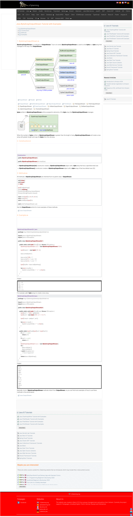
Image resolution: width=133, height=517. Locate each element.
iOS (123, 11)
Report (67, 14)
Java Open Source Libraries (27, 451)
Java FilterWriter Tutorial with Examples (31, 421)
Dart (37, 14)
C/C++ (28, 14)
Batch (42, 14)
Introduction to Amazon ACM (114, 81)
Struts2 (71, 11)
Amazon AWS (59, 18)
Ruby (33, 14)
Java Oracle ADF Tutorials (27, 441)
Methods (24, 33)
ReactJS (110, 14)
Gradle (41, 11)
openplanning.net (43, 505)
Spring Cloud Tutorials (26, 438)
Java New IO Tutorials (26, 436)
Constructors (25, 30)
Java (27, 11)
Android (117, 11)
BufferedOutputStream (38, 104)
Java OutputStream (26, 210)
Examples (24, 34)
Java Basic (22, 446)
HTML (19, 18)
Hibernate (78, 11)
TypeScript (96, 14)
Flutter (117, 14)
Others (67, 18)
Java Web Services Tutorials (27, 453)
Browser (43, 18)
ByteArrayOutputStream (28, 29)
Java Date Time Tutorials (26, 448)
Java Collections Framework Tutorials (30, 443)
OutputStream (24, 104)
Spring (63, 11)
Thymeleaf (56, 11)
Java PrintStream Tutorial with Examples (31, 424)
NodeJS (103, 14)
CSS (24, 18)
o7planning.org (43, 502)
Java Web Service (88, 11)
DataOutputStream (40, 106)
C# (23, 14)
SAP (52, 18)
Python (128, 11)
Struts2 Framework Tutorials (27, 456)
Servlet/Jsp (48, 11)
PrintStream (67, 104)
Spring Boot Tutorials (25, 458)
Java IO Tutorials (25, 412)
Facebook (21, 502)
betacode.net (42, 509)
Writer (40, 100)
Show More (22, 427)
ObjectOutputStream (54, 104)
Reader (33, 100)
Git (48, 18)
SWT (103, 11)
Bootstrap (30, 18)
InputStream (23, 100)
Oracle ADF (110, 11)
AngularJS (124, 14)
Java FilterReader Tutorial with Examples (31, 419)
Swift (18, 14)
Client (72, 14)
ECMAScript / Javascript (83, 14)
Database (49, 14)
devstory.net (42, 507)
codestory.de (42, 511)
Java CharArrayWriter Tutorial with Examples (32, 416)
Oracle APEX (59, 14)
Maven (35, 11)
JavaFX (98, 11)
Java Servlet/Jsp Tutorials (27, 433)
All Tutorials (20, 11)
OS (36, 18)
